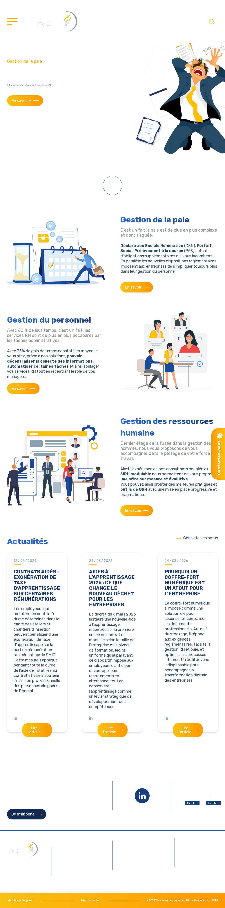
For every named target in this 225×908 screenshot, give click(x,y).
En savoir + (21, 100)
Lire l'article (34, 730)
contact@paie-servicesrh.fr (81, 869)
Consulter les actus (200, 538)
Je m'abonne (22, 814)
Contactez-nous (219, 457)
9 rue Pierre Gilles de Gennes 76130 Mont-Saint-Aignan (81, 851)
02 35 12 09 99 (79, 879)
